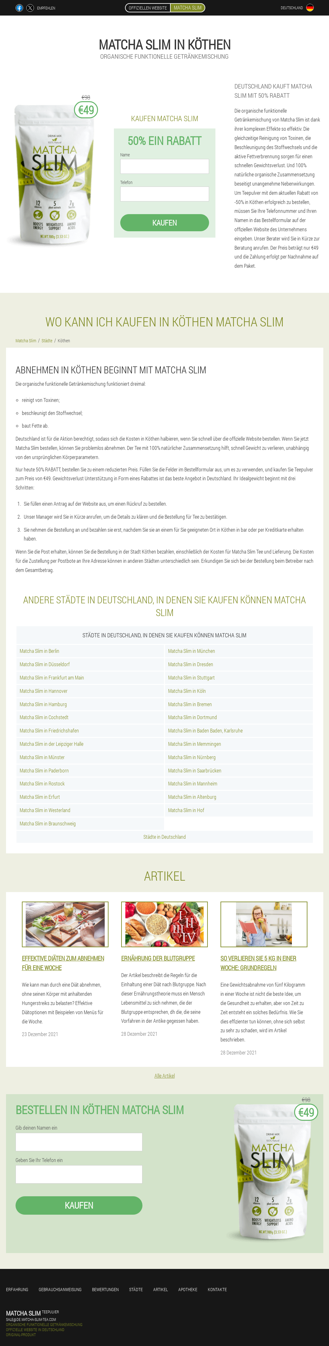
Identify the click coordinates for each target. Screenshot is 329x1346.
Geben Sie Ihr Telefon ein (39, 1160)
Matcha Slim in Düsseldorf (45, 664)
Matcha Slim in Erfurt (40, 796)
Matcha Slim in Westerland (45, 810)
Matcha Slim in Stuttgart (191, 677)
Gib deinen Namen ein (36, 1127)
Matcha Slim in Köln (187, 690)
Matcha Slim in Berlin (39, 650)
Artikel (160, 1289)
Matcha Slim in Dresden (190, 664)
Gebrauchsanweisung (60, 1289)
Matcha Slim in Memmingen (194, 743)
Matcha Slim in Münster (42, 757)
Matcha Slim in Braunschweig (48, 823)
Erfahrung (17, 1289)
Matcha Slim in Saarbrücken (194, 770)
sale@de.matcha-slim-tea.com (31, 1319)
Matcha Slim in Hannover (44, 690)
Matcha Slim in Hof (186, 810)
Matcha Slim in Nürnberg (192, 757)
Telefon (126, 182)
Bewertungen (105, 1289)
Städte (136, 1289)
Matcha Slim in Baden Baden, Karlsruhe (205, 730)
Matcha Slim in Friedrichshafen (49, 730)
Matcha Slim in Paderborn (44, 770)
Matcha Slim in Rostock (42, 783)
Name (125, 155)
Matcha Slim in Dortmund (192, 717)
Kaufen (164, 223)
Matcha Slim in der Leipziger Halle (51, 743)
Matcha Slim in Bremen (190, 704)
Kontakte (217, 1289)
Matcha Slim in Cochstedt (44, 717)
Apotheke (187, 1289)
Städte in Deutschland (164, 836)
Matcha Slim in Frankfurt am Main (52, 677)
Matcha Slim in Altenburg (192, 796)
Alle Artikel (165, 1075)
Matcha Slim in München (191, 650)
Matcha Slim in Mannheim (192, 783)
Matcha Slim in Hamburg (43, 704)
